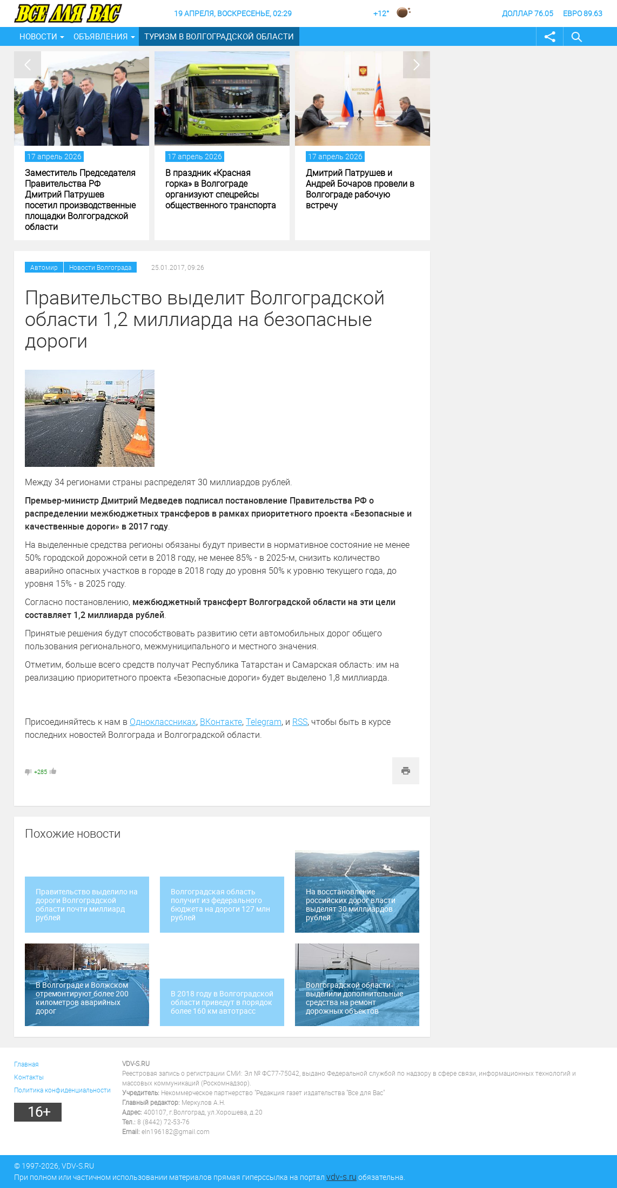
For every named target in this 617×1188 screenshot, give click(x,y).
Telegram (263, 722)
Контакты (29, 1076)
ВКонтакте (221, 722)
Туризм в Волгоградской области (219, 36)
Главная (26, 1064)
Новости (38, 36)
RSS (299, 722)
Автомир (44, 267)
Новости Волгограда (100, 267)
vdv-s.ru (341, 1177)
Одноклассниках (163, 722)
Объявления (100, 36)
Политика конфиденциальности (62, 1089)
